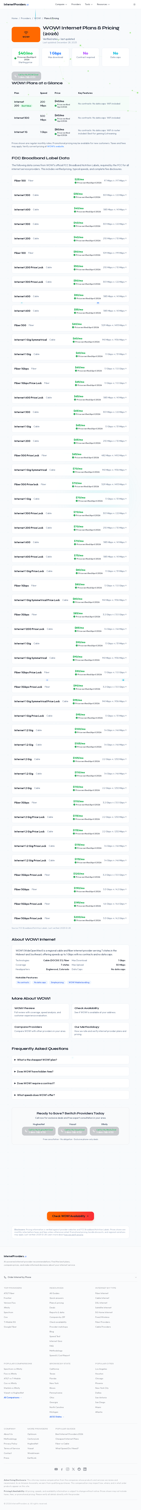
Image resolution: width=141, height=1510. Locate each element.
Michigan (54, 1412)
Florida (53, 1378)
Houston (99, 1373)
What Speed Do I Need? (67, 1448)
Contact (8, 1453)
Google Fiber (10, 1326)
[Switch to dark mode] (134, 4)
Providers (76, 4)
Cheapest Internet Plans (67, 1439)
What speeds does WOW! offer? (36, 1095)
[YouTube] (56, 1469)
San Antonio (101, 1397)
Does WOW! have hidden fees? (35, 1071)
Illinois (52, 1388)
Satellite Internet (103, 1307)
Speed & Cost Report (60, 1355)
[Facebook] (61, 1469)
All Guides (54, 1293)
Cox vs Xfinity (10, 1383)
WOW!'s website (55, 146)
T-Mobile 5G (10, 1322)
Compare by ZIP (57, 1317)
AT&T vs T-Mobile (12, 1378)
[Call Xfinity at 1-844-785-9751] (104, 1131)
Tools (89, 4)
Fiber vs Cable (62, 1443)
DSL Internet (101, 1302)
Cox (6, 1317)
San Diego (100, 1402)
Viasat (30, 1448)
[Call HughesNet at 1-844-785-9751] (38, 1131)
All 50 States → (57, 1416)
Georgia (54, 1402)
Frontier (8, 1298)
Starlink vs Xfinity (12, 1388)
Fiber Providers (102, 1322)
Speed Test (55, 1336)
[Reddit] (79, 1469)
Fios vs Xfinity (10, 1373)
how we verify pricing (73, 1234)
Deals (52, 1307)
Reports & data (57, 1312)
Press (6, 1458)
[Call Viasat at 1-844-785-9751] (72, 1131)
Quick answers (56, 1298)
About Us (8, 1434)
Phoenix (99, 1383)
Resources (103, 4)
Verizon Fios (10, 1302)
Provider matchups (59, 1326)
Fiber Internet (101, 1293)
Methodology (56, 1350)
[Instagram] (67, 1469)
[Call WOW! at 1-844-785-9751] (26, 76)
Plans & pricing (57, 1302)
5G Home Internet (104, 1312)
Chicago (99, 1378)
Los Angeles (101, 1369)
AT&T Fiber (9, 1293)
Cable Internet (102, 1298)
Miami (98, 1407)
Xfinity (7, 1307)
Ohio (52, 1397)
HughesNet (32, 1443)
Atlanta (98, 1412)
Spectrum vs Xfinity (13, 1369)
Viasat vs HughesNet (14, 1392)
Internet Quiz (56, 1341)
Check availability (58, 1322)
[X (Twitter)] (73, 1469)
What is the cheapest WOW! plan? (37, 1059)
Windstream (33, 1453)
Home (15, 18)
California (54, 1369)
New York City (102, 1388)
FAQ (52, 1346)
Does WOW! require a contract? (36, 1083)
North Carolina (57, 1407)
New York (54, 1383)
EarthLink (31, 1458)
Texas (52, 1373)
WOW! (37, 18)
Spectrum (8, 1312)
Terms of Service (12, 1448)
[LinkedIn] (84, 1469)
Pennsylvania (56, 1392)
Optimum (31, 1434)
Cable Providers (103, 1326)
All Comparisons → (13, 1397)
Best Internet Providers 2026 (69, 1434)
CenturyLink (33, 1439)
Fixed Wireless (102, 1317)
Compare (61, 4)
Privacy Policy (10, 1443)
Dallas (98, 1392)
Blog (52, 1331)
